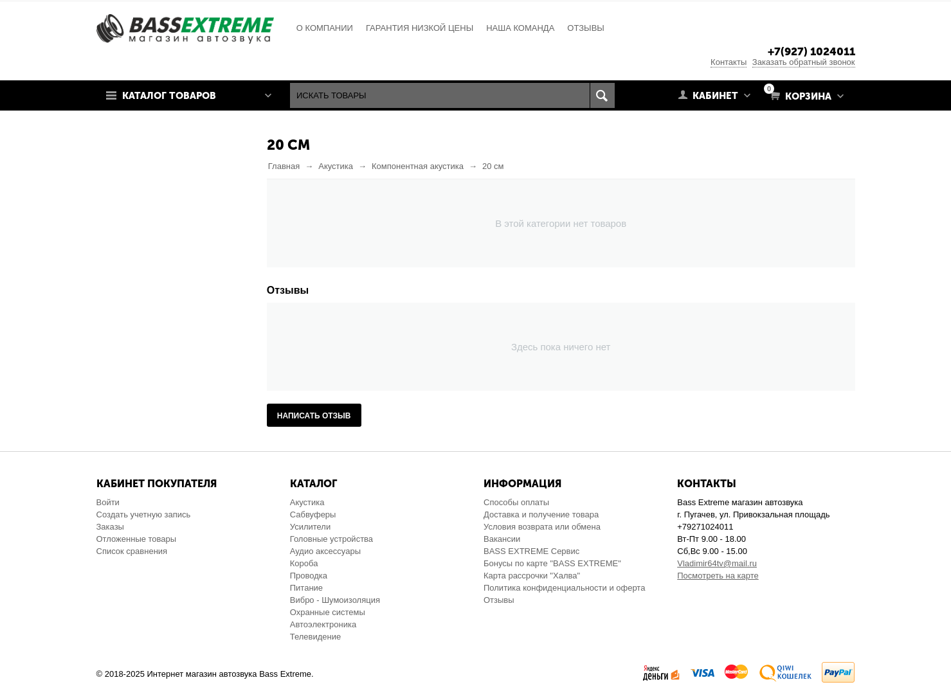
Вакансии (502, 539)
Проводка (308, 575)
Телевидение (315, 636)
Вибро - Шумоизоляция (335, 600)
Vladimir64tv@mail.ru (717, 563)
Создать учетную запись (143, 514)
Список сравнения (132, 551)
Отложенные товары (136, 539)
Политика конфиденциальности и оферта (564, 588)
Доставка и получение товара (541, 514)
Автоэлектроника (323, 624)
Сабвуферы (313, 514)
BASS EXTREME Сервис (531, 551)
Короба (304, 563)
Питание (306, 588)
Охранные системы (327, 612)
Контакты (729, 62)
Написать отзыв (314, 415)
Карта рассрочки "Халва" (532, 575)
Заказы (110, 527)
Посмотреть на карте (717, 575)
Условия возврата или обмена (542, 527)
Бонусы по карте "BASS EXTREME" (552, 563)
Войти (108, 502)
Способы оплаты (516, 502)
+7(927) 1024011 (811, 51)
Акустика (307, 502)
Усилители (310, 527)
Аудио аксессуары (325, 551)
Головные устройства (331, 539)
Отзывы (499, 600)
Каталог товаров (169, 96)
